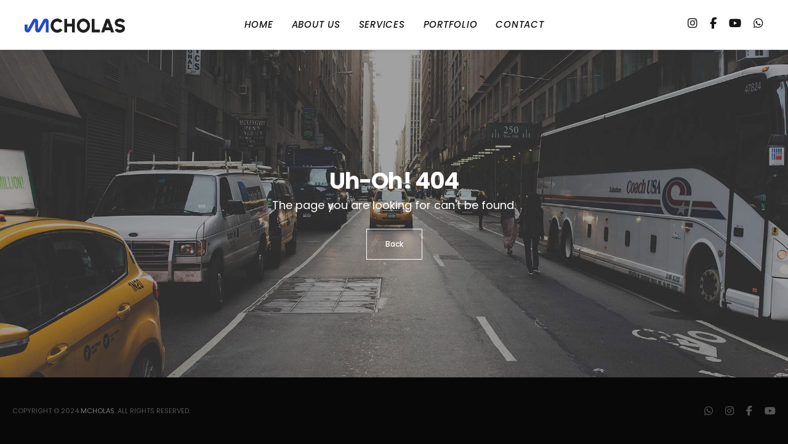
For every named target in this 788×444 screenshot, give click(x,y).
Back (394, 244)
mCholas (98, 411)
